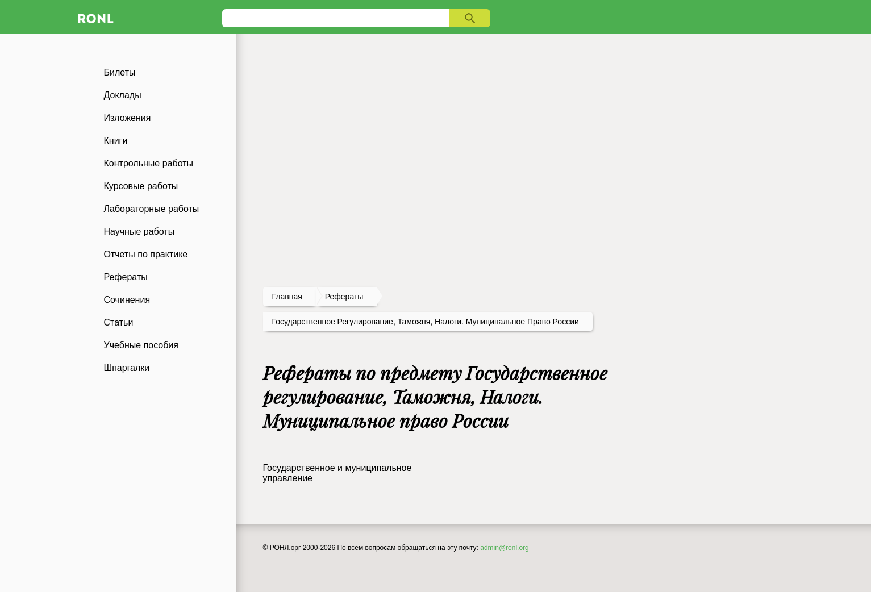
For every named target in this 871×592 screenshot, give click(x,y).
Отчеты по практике (146, 254)
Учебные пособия (141, 345)
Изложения (127, 118)
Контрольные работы (149, 163)
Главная (287, 296)
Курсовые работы (141, 186)
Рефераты (126, 277)
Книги (116, 140)
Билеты (120, 72)
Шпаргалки (127, 368)
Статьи (119, 322)
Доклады (122, 95)
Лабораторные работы (151, 209)
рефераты (344, 296)
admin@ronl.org (504, 548)
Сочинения (127, 300)
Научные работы (139, 231)
